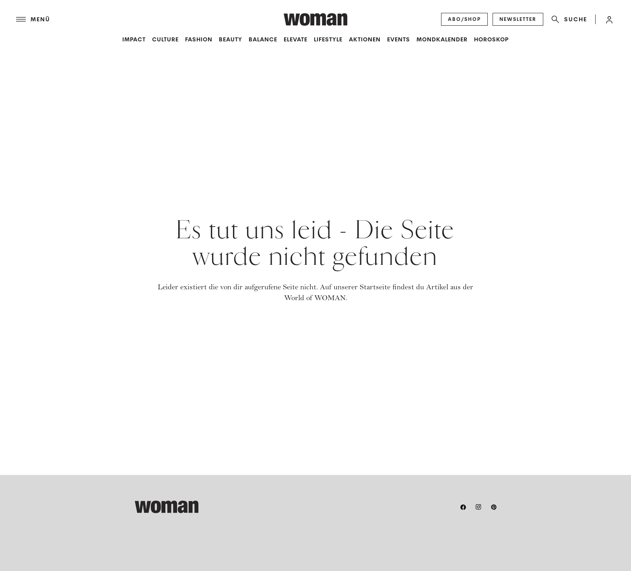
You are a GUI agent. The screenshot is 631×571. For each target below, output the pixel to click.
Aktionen (365, 39)
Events (398, 39)
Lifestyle (328, 39)
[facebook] (463, 507)
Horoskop (491, 39)
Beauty (230, 39)
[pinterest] (494, 507)
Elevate (295, 39)
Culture (165, 39)
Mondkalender (442, 39)
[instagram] (478, 507)
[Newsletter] (518, 19)
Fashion (198, 39)
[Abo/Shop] (464, 19)
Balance (263, 39)
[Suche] (567, 19)
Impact (134, 39)
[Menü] (149, 19)
